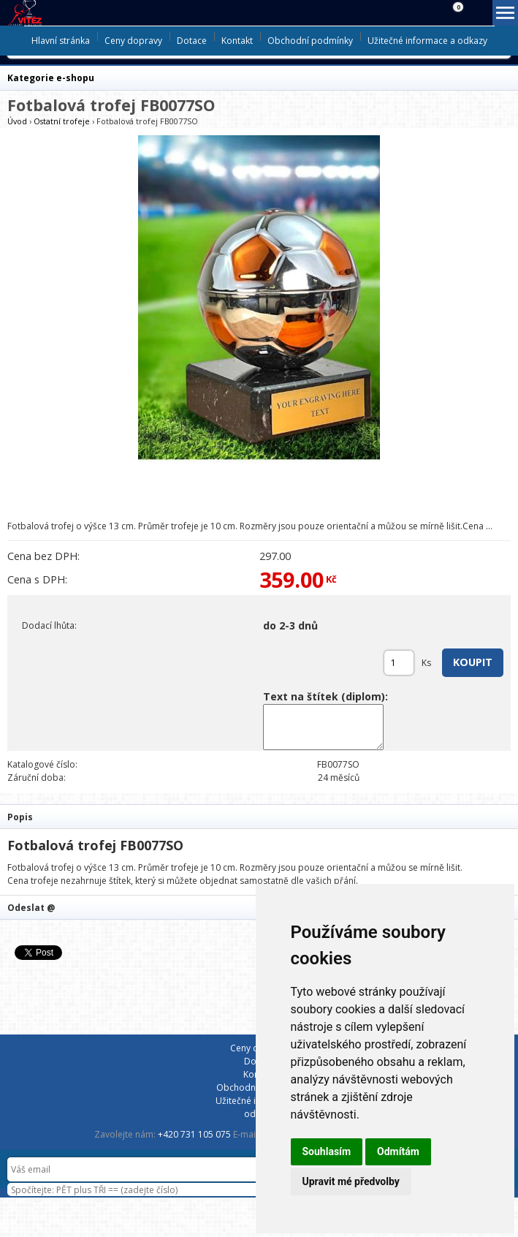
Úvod (17, 121)
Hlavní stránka (60, 40)
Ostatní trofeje (62, 121)
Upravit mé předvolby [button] (351, 1181)
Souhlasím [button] (326, 1151)
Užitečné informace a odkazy (427, 40)
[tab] (259, 816)
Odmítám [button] (398, 1151)
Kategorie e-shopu (50, 78)
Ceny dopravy (133, 40)
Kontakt (237, 40)
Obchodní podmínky (310, 40)
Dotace (192, 40)
